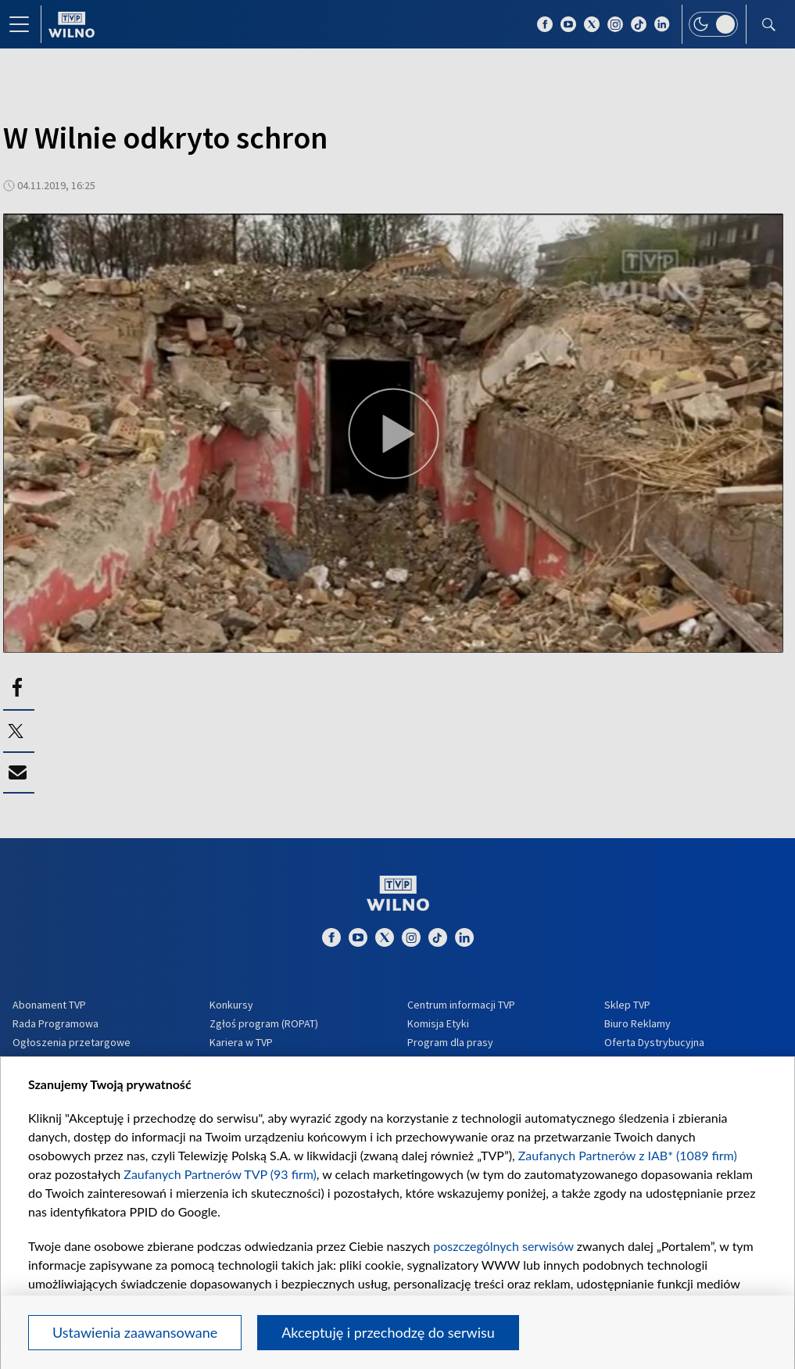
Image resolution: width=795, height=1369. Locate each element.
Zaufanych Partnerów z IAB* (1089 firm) (627, 1155)
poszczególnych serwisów (503, 1245)
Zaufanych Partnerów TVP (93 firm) (220, 1174)
